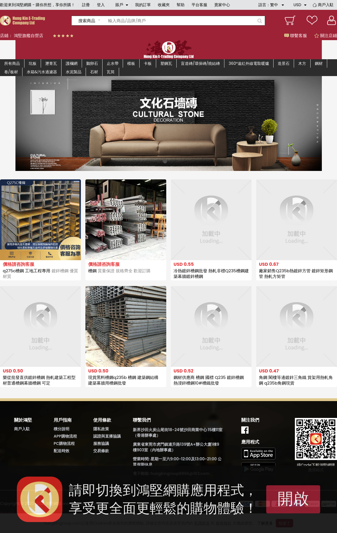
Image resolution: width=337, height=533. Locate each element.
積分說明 (61, 429)
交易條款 (101, 451)
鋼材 (319, 63)
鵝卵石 (92, 63)
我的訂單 (143, 5)
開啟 (293, 499)
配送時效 (61, 451)
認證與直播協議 (107, 436)
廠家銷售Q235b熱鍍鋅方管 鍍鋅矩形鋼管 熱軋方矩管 (296, 273)
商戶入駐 (326, 5)
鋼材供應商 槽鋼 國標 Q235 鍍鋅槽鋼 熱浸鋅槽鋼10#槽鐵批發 (209, 380)
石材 (94, 72)
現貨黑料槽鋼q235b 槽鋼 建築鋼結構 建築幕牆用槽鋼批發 (123, 380)
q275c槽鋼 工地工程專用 (40, 273)
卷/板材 (11, 72)
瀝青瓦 (51, 63)
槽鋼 (119, 271)
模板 (131, 63)
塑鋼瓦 (166, 63)
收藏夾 (164, 5)
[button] (165, 161)
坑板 (33, 63)
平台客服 (199, 5)
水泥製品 (73, 72)
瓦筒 (111, 72)
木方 (302, 63)
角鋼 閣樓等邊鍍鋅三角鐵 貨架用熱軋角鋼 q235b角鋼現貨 (296, 380)
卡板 (148, 63)
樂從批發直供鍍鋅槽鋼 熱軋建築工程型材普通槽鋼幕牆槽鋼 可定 (39, 380)
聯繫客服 (295, 35)
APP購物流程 (65, 436)
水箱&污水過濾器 (42, 72)
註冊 (86, 5)
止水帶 (113, 63)
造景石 (284, 63)
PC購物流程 (64, 443)
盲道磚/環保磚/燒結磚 (200, 63)
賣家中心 (222, 5)
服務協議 (101, 443)
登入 (101, 5)
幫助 (181, 5)
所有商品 (12, 63)
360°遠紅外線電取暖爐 (249, 63)
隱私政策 (101, 429)
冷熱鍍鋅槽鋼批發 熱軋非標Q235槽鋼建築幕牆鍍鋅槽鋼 (211, 273)
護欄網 (72, 63)
